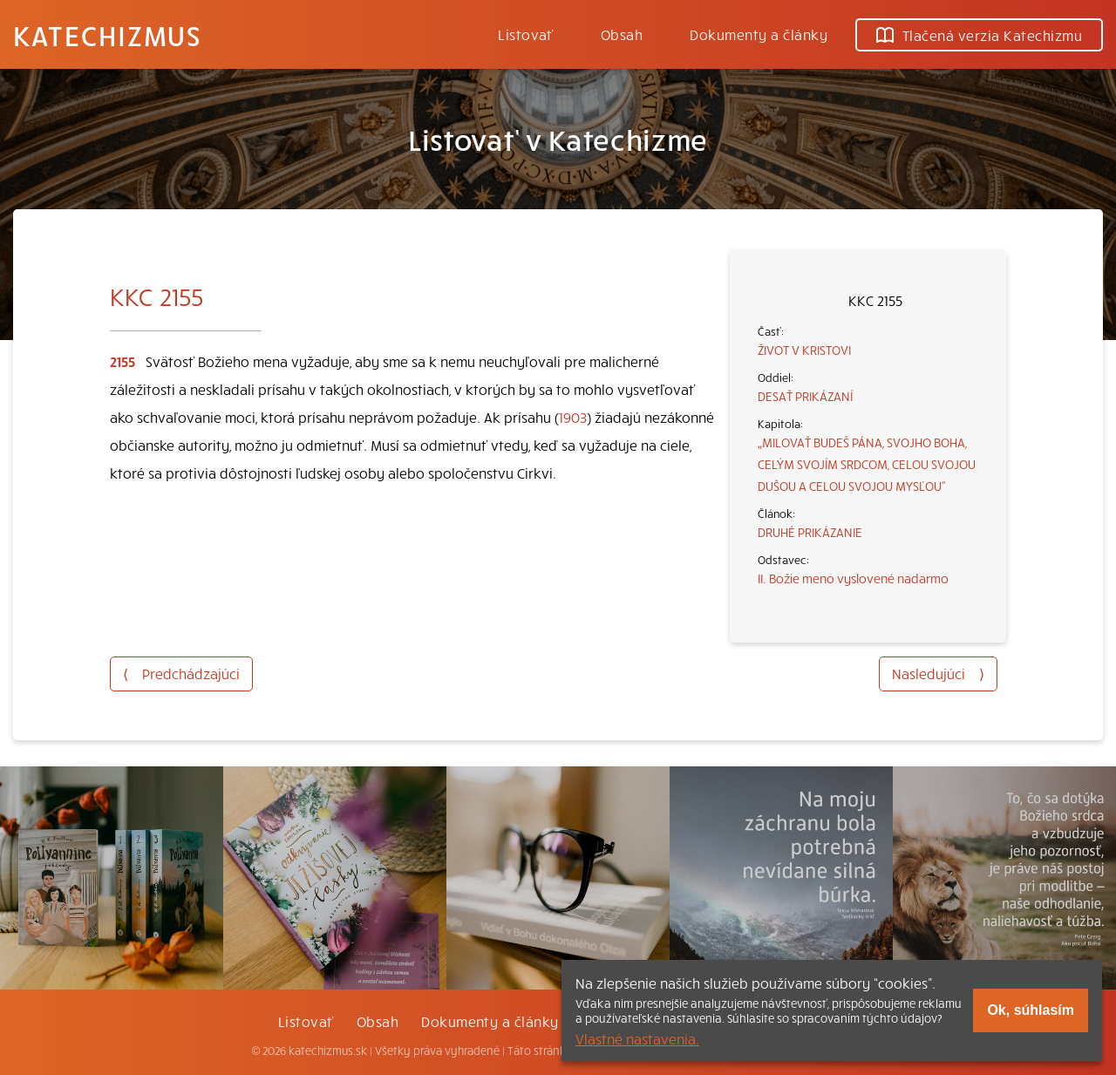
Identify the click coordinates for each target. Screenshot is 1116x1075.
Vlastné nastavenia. (637, 1038)
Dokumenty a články (758, 34)
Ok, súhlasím (1030, 1010)
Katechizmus (107, 34)
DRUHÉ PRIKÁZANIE (810, 532)
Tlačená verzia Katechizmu (979, 35)
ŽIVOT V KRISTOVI (804, 349)
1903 (573, 416)
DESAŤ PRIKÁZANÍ (805, 396)
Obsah (622, 34)
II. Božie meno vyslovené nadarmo (853, 578)
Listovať (526, 34)
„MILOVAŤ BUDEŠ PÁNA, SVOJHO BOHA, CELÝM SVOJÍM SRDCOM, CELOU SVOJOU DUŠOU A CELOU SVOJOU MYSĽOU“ (867, 463)
